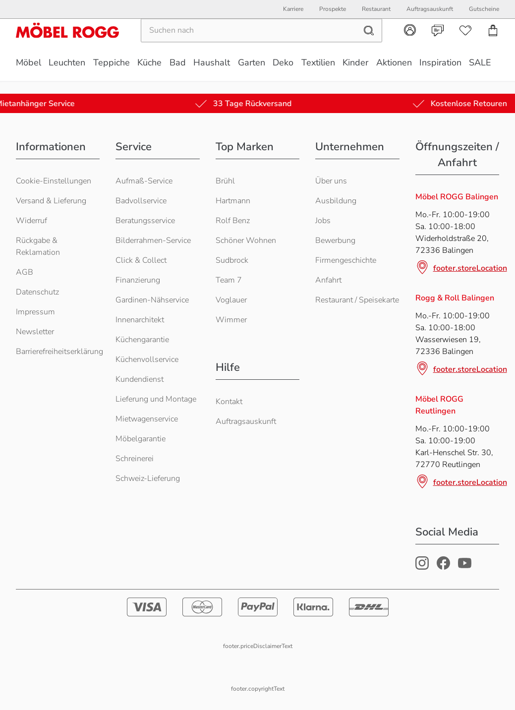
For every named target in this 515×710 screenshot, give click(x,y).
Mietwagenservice (146, 419)
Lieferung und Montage (155, 399)
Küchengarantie (142, 339)
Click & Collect (141, 260)
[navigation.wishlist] (465, 43)
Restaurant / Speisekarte (357, 300)
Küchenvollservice (146, 359)
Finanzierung (137, 280)
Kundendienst (139, 379)
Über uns (331, 181)
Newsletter (35, 331)
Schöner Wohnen (246, 240)
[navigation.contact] (438, 43)
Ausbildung (335, 200)
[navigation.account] (410, 43)
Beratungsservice (145, 220)
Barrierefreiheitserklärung (59, 351)
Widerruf (31, 220)
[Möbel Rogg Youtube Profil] (464, 567)
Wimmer (231, 319)
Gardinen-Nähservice (152, 300)
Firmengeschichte (345, 260)
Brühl (225, 181)
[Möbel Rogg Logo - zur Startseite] (67, 43)
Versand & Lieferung (51, 200)
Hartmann (233, 200)
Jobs (323, 220)
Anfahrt (328, 280)
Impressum (35, 311)
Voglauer (231, 300)
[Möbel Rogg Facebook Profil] (443, 567)
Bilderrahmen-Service (153, 240)
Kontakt (229, 401)
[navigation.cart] (493, 43)
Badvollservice (141, 200)
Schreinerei (134, 458)
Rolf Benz (233, 220)
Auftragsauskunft (246, 421)
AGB (24, 272)
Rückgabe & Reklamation (38, 246)
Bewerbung (335, 240)
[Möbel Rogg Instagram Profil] (422, 567)
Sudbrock (232, 260)
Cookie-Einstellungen (53, 181)
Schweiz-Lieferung (147, 478)
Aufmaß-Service (143, 181)
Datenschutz (37, 292)
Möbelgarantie (140, 438)
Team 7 (229, 280)
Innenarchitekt (139, 319)
